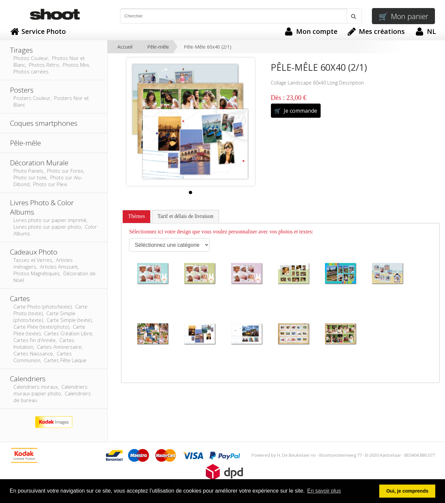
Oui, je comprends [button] (407, 491)
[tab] (136, 216)
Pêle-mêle (158, 47)
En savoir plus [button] (324, 491)
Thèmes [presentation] (136, 216)
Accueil (124, 47)
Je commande (295, 110)
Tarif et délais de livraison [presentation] (186, 216)
